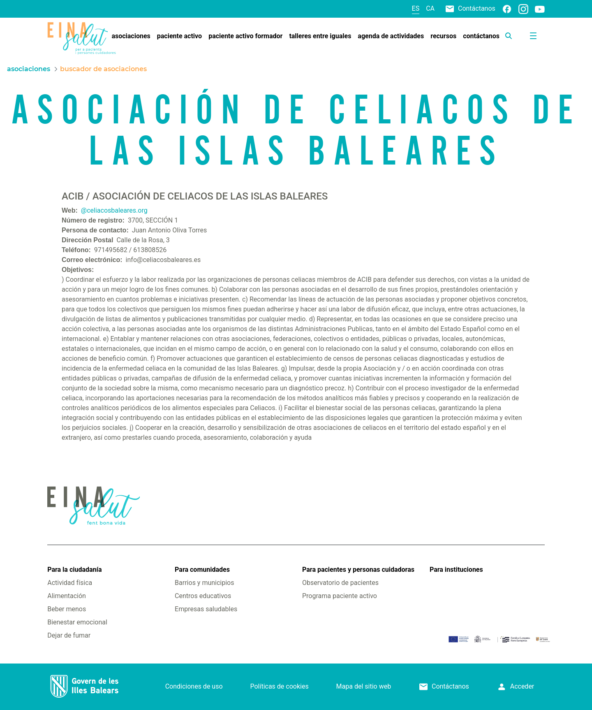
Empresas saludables (206, 609)
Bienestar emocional (77, 622)
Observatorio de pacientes (340, 583)
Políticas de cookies (279, 686)
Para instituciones (456, 569)
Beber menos (66, 609)
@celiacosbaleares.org (114, 210)
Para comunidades (202, 569)
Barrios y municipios (204, 583)
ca (430, 8)
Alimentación (66, 596)
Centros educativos (203, 596)
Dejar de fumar (68, 635)
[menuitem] (130, 36)
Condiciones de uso (194, 686)
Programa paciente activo (339, 596)
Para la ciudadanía (74, 569)
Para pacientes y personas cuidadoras (358, 569)
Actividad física (69, 583)
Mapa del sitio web (363, 686)
